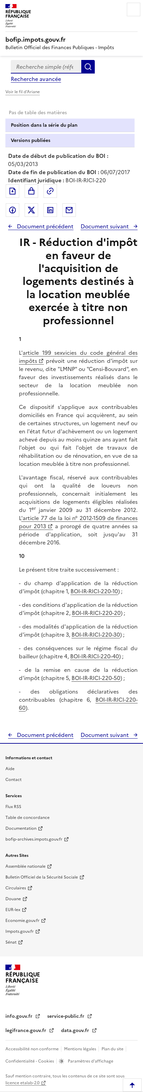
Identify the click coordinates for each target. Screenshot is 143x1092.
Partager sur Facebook (12, 210)
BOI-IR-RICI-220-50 (96, 678)
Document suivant (105, 226)
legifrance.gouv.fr (26, 1030)
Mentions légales (80, 1049)
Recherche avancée (36, 79)
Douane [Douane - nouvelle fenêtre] (13, 899)
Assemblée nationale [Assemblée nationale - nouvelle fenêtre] (25, 866)
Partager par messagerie (69, 210)
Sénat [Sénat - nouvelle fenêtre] (11, 942)
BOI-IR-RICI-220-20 (96, 613)
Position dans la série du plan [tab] (44, 125)
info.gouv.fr (19, 1016)
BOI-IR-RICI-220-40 (94, 656)
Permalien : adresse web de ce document (50, 191)
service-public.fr (66, 1016)
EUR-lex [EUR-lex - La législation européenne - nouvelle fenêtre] (12, 910)
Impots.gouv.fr (19, 931)
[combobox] (46, 67)
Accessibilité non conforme (32, 1049)
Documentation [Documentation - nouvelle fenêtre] (20, 828)
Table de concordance (27, 818)
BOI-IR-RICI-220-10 (94, 591)
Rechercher (88, 67)
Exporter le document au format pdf (12, 191)
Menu (133, 9)
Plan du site (113, 1049)
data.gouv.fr (75, 1030)
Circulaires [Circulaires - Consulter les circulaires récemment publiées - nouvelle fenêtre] (15, 888)
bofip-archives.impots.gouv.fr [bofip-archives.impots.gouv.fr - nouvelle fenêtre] (33, 839)
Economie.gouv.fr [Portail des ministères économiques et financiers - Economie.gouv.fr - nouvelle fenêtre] (22, 921)
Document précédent (45, 226)
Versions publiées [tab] (30, 140)
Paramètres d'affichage (90, 1061)
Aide (10, 769)
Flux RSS (13, 807)
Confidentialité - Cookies (30, 1061)
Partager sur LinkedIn (50, 210)
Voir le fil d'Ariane (22, 92)
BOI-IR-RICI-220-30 (96, 635)
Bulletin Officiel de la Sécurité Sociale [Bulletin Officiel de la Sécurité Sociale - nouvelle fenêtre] (41, 877)
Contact (13, 780)
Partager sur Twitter (31, 210)
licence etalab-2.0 (22, 1083)
